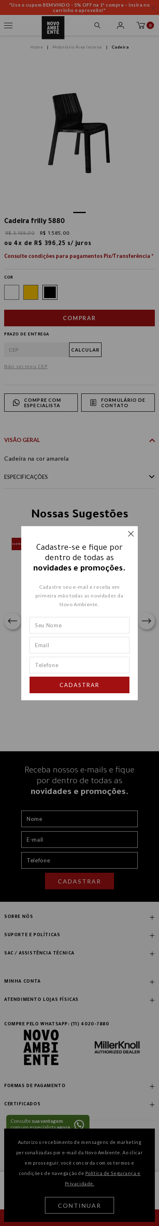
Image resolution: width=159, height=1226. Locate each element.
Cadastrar (79, 685)
